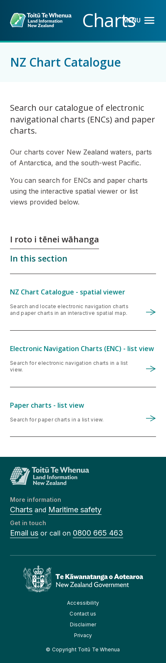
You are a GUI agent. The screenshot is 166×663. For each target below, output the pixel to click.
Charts (21, 509)
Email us (24, 532)
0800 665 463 (98, 532)
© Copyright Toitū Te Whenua (83, 649)
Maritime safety (75, 509)
